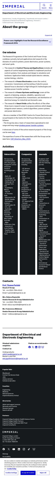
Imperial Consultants (9, 425)
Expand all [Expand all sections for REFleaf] (48, 35)
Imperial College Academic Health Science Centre (19, 419)
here (13, 132)
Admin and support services (11, 404)
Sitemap (5, 454)
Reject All (43, 473)
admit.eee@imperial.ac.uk (12, 354)
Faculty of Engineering (18, 18)
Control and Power (8, 22)
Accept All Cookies (28, 473)
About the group (19, 22)
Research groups (8, 408)
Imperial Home (7, 18)
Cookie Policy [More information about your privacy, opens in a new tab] (11, 469)
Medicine (5, 392)
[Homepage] (21, 6)
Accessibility (7, 456)
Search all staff (7, 410)
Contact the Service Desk (11, 375)
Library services (8, 379)
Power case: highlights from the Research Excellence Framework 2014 (27, 42)
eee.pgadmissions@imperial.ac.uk (15, 359)
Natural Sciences (8, 394)
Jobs (4, 377)
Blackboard (6, 373)
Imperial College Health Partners (13, 421)
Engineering (6, 390)
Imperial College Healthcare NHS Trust (15, 423)
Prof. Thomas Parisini (11, 285)
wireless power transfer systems (31, 125)
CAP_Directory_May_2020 (21, 139)
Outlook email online (9, 381)
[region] (27, 467)
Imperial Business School (11, 395)
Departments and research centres (37, 18)
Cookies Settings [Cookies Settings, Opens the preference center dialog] (11, 473)
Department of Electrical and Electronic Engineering (27, 13)
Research (37, 20)
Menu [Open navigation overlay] (50, 7)
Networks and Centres (10, 406)
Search (44, 6)
